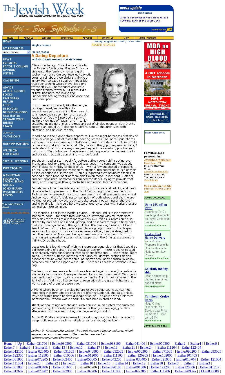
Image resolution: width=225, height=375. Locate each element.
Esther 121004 (211, 359)
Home (8, 343)
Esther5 (188, 363)
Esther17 (93, 347)
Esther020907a (185, 371)
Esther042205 (111, 359)
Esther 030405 (136, 359)
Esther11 (41, 347)
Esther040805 (89, 351)
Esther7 (9, 347)
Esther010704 (186, 359)
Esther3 (204, 363)
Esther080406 (38, 367)
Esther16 (104, 363)
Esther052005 (113, 351)
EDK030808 (210, 371)
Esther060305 (138, 351)
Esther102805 (162, 355)
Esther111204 (167, 347)
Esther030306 (62, 343)
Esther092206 (136, 371)
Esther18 (86, 363)
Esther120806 (185, 367)
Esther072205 (38, 359)
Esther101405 (187, 355)
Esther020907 (38, 371)
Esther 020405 (38, 351)
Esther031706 (86, 343)
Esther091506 (136, 367)
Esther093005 (211, 351)
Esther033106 (111, 343)
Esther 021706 (37, 343)
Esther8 (173, 363)
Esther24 (146, 347)
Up (19, 343)
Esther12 (139, 363)
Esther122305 (13, 355)
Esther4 (195, 343)
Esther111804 (13, 363)
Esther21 (128, 347)
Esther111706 (160, 371)
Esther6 (211, 343)
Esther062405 (62, 359)
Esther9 (25, 347)
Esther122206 (161, 367)
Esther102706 (87, 371)
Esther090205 (187, 351)
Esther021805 (161, 359)
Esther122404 (191, 347)
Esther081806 (13, 367)
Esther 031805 (64, 351)
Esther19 (111, 347)
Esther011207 (209, 367)
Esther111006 (111, 371)
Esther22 (51, 363)
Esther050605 (87, 359)
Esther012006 (88, 355)
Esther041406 (135, 343)
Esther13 (59, 347)
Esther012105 (13, 351)
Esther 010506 (64, 355)
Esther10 (156, 363)
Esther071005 (162, 351)
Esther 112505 (38, 355)
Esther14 (121, 363)
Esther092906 (62, 371)
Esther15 (76, 347)
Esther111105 (113, 355)
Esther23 (34, 363)
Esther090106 (111, 367)
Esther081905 (13, 359)
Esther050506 (160, 343)
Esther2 (180, 343)
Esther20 (69, 363)
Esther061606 (62, 367)
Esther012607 (13, 371)
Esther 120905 (138, 355)
